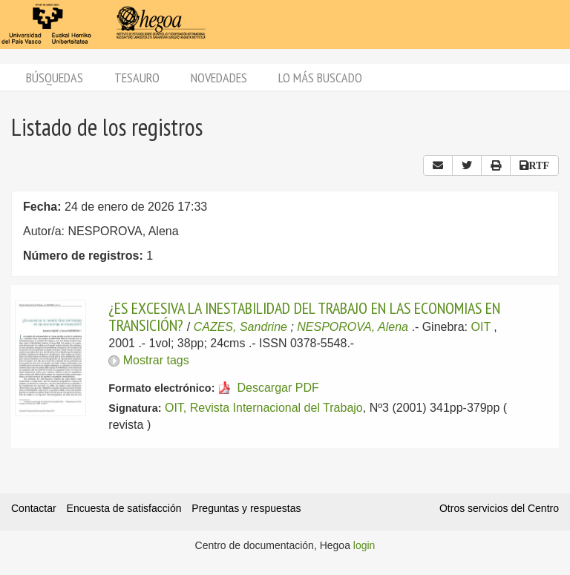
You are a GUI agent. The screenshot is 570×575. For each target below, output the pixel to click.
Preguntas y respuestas (246, 508)
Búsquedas (54, 77)
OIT (480, 327)
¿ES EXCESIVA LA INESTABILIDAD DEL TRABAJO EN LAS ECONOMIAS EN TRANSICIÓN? (304, 316)
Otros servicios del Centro (499, 508)
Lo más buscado (320, 77)
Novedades (219, 77)
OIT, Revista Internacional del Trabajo (264, 407)
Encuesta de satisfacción (124, 508)
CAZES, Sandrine (240, 327)
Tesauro (137, 77)
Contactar (33, 508)
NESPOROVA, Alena (352, 327)
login (364, 545)
